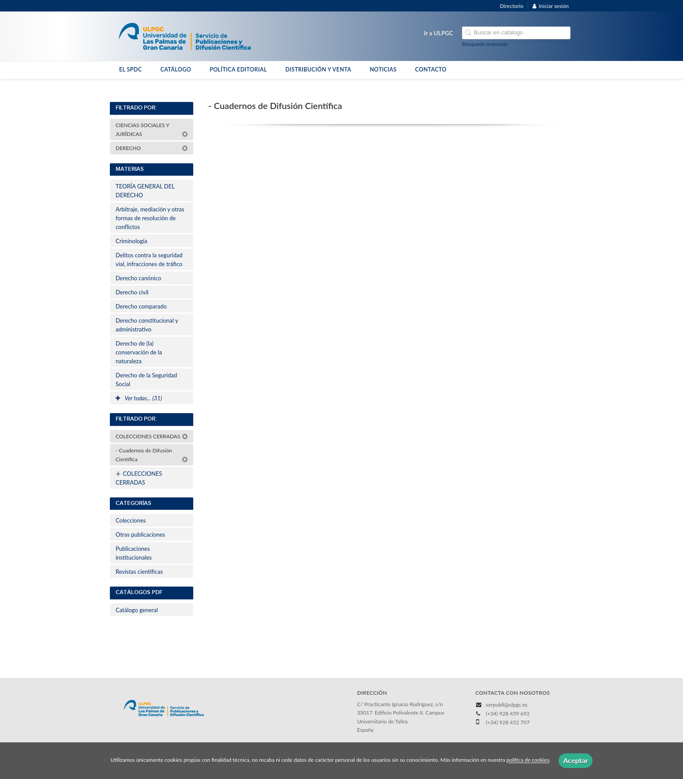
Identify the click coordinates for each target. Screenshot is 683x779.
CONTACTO (431, 69)
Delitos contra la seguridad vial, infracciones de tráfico (149, 259)
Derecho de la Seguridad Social (146, 380)
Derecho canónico (138, 278)
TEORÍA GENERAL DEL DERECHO (145, 191)
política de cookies (528, 760)
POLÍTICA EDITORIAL (238, 69)
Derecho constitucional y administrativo (147, 325)
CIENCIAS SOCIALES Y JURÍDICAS (152, 129)
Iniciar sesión (551, 6)
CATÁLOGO (175, 69)
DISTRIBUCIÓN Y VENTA (318, 69)
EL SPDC (130, 69)
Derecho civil (132, 292)
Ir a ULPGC (438, 33)
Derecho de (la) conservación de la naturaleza (139, 352)
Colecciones (131, 520)
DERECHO (152, 148)
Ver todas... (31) (139, 398)
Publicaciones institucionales (134, 553)
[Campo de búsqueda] (516, 32)
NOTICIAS (383, 69)
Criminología (131, 241)
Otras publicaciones (140, 534)
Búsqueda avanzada (485, 44)
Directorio (511, 6)
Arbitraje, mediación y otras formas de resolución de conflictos (150, 218)
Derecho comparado (141, 306)
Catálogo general (137, 609)
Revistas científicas (139, 571)
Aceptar (575, 760)
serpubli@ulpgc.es (506, 704)
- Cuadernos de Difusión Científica (152, 455)
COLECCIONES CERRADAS (152, 436)
